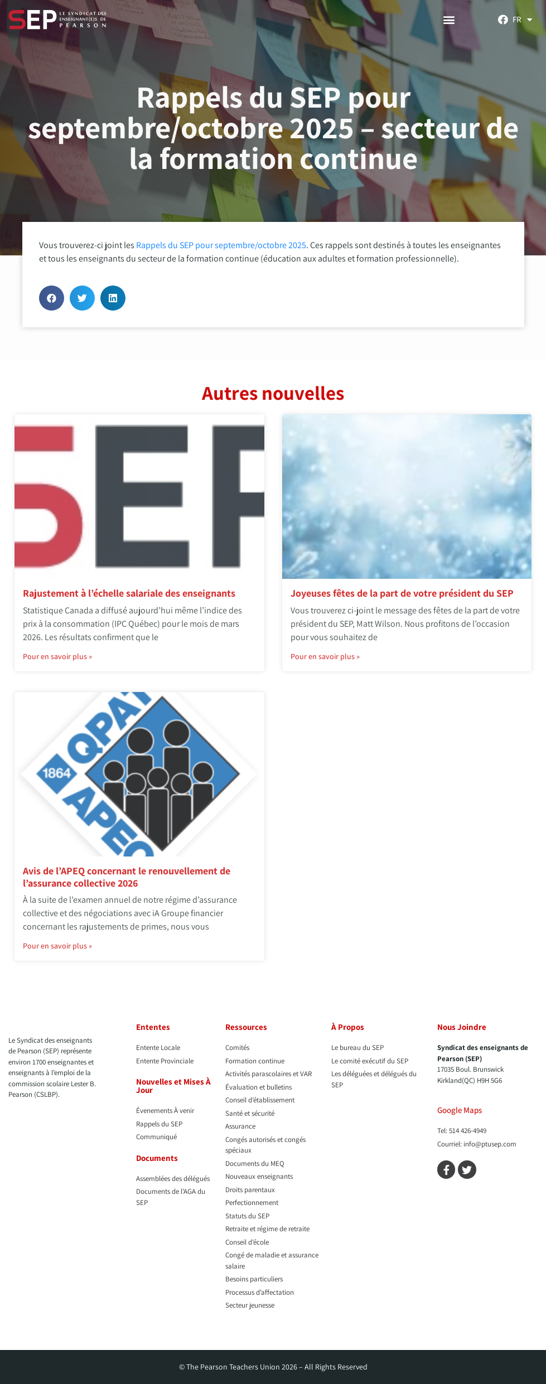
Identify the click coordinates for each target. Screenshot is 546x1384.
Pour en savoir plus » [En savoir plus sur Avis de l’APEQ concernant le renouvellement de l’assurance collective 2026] (57, 946)
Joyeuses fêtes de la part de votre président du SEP (402, 593)
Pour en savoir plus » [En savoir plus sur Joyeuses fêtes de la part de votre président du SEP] (325, 656)
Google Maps (459, 1110)
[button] (449, 20)
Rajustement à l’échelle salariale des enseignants (129, 593)
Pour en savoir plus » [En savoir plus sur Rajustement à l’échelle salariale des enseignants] (57, 656)
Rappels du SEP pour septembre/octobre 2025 (221, 245)
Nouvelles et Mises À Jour (173, 1085)
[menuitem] (522, 19)
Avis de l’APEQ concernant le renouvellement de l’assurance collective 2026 (126, 876)
